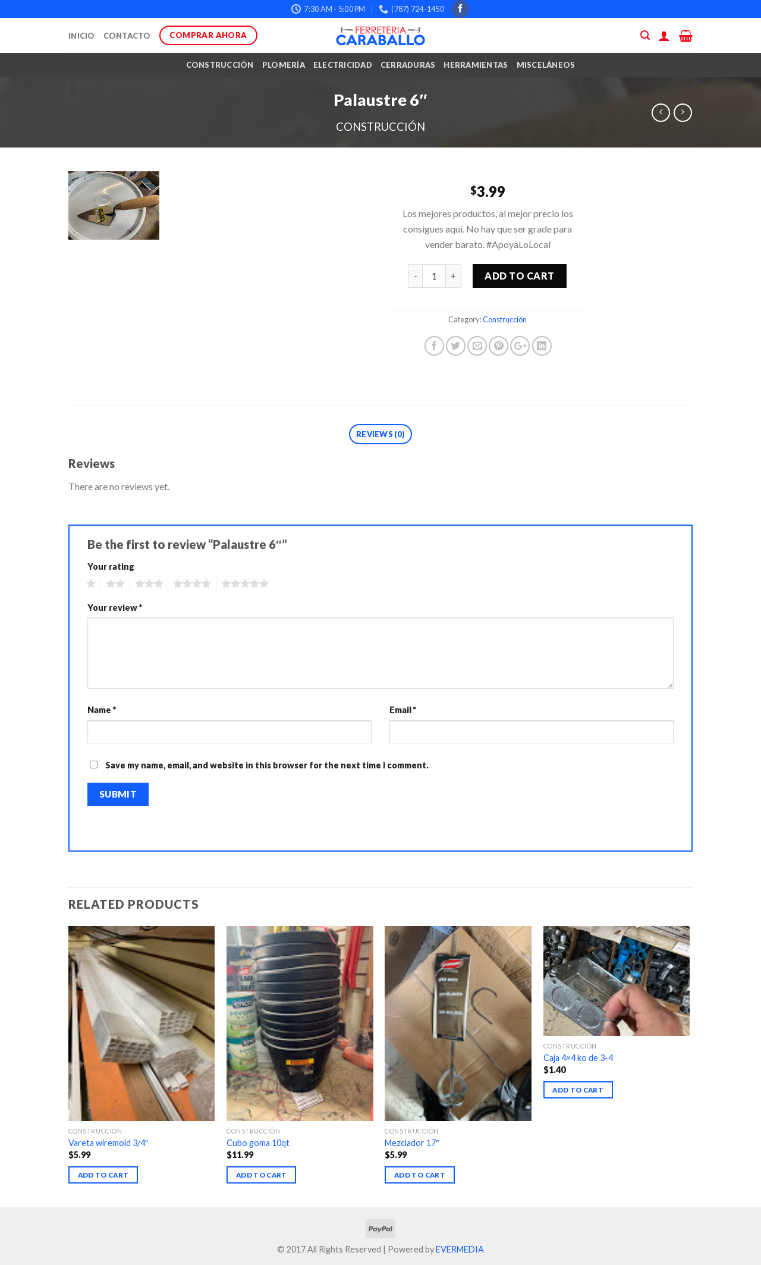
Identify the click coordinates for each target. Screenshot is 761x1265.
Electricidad (342, 65)
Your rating (110, 566)
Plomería (283, 65)
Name (101, 710)
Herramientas (476, 65)
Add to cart (519, 275)
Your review (114, 607)
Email (402, 710)
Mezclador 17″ (412, 1143)
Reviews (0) (380, 434)
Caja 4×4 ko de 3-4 (578, 1058)
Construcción (220, 65)
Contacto (127, 35)
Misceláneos (546, 65)
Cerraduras (408, 65)
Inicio (81, 35)
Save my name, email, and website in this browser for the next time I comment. (267, 765)
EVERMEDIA (460, 1249)
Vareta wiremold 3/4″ (108, 1143)
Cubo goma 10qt (258, 1143)
